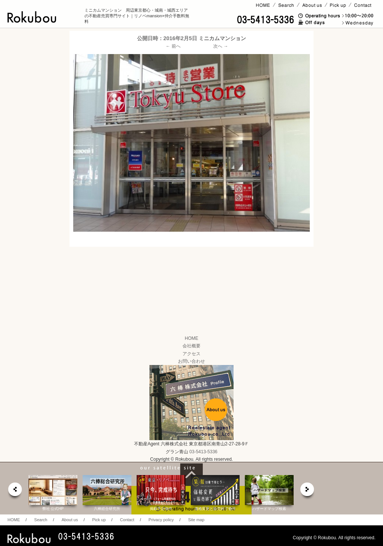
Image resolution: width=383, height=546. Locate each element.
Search (40, 519)
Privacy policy (161, 519)
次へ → (220, 46)
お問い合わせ (191, 361)
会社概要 (191, 345)
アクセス (191, 353)
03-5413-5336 (203, 451)
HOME (191, 338)
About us (70, 519)
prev (15, 491)
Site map (196, 519)
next (307, 491)
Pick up (99, 519)
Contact (127, 519)
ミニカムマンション (222, 38)
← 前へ (173, 46)
